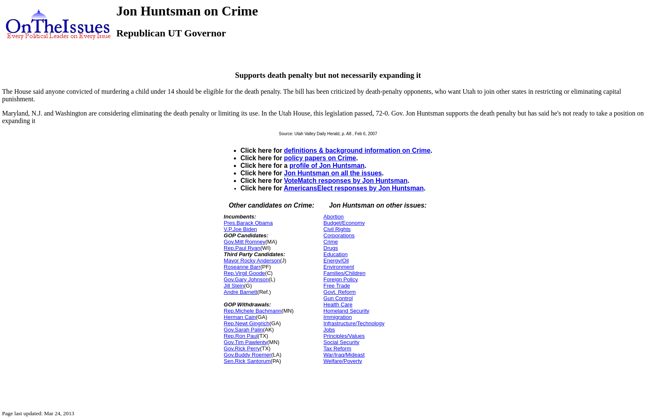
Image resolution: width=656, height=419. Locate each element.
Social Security (341, 342)
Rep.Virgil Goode (244, 273)
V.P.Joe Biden (240, 229)
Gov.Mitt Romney (244, 242)
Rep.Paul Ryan (242, 248)
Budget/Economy (344, 223)
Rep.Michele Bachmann (253, 311)
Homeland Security (346, 311)
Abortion (333, 216)
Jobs (329, 329)
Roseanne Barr (242, 267)
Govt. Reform (339, 292)
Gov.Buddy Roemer (247, 355)
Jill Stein (234, 286)
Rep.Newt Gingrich (246, 323)
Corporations (338, 235)
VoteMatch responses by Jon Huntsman (345, 180)
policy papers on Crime (320, 158)
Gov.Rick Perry (242, 348)
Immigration (337, 317)
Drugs (330, 248)
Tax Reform (337, 348)
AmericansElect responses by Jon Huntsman (354, 188)
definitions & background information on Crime (357, 150)
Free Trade (336, 286)
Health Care (337, 304)
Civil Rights (337, 229)
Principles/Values (344, 336)
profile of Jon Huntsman (327, 165)
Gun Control (338, 298)
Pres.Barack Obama (248, 223)
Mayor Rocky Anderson (252, 260)
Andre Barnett (240, 292)
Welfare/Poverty (342, 361)
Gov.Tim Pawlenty (245, 342)
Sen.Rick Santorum (247, 361)
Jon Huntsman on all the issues (333, 173)
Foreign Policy (340, 279)
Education (335, 254)
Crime (330, 242)
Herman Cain (240, 317)
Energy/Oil (336, 260)
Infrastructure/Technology (353, 323)
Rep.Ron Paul (241, 336)
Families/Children (344, 273)
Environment (338, 267)
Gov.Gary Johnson (246, 279)
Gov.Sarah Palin (243, 329)
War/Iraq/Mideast (344, 355)
